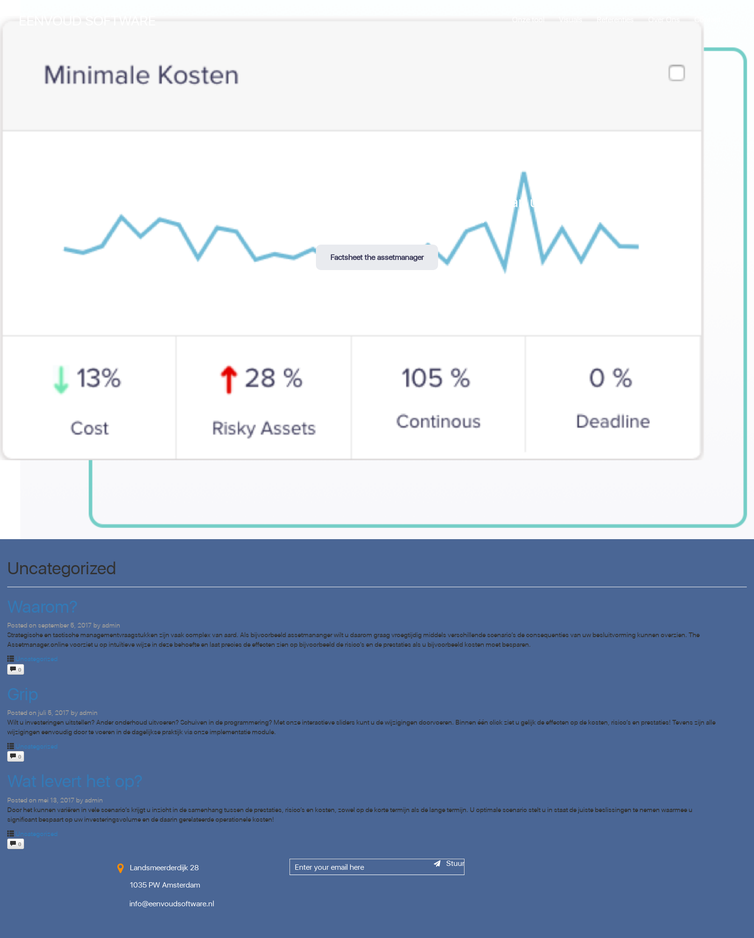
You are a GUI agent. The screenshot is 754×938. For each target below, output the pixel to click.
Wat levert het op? (75, 780)
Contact (707, 19)
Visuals (570, 19)
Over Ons (664, 19)
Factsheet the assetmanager (377, 257)
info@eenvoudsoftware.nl (171, 903)
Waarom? (42, 606)
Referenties (615, 19)
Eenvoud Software (87, 20)
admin (111, 625)
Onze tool (528, 19)
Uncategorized (36, 658)
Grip (22, 693)
